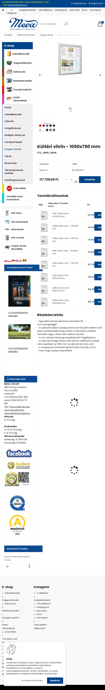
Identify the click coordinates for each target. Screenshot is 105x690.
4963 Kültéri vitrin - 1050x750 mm (61, 277)
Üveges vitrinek (46, 35)
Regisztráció (97, 3)
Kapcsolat (74, 10)
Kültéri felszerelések (26, 35)
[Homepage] (3, 10)
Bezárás (55, 680)
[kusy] (70, 179)
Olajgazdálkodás (19, 63)
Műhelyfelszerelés (19, 80)
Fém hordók (14, 238)
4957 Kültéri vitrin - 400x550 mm (61, 215)
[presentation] (40, 75)
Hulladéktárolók (17, 54)
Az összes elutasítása (32, 680)
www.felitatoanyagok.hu (17, 413)
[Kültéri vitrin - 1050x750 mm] (70, 59)
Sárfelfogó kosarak (15, 180)
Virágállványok (13, 128)
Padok (8, 107)
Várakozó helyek (13, 142)
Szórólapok (95, 10)
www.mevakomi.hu (14, 410)
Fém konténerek (16, 222)
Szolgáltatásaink (27, 10)
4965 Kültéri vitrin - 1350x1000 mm (61, 301)
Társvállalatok (45, 10)
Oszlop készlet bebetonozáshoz (48, 405)
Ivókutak (9, 121)
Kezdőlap (8, 35)
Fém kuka (12, 213)
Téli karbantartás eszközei (14, 172)
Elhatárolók (11, 163)
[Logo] (21, 24)
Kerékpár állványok (15, 135)
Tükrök (8, 156)
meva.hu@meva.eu (17, 5)
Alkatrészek (14, 229)
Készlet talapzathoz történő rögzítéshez (83, 405)
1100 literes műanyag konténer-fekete (84, 471)
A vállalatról (12, 12)
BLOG (84, 10)
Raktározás (16, 72)
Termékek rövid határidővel (14, 198)
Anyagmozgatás (19, 89)
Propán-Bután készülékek (15, 247)
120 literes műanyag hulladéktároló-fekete (50, 471)
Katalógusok (61, 10)
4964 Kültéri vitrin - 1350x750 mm (61, 289)
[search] (66, 25)
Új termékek (16, 188)
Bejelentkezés (80, 3)
